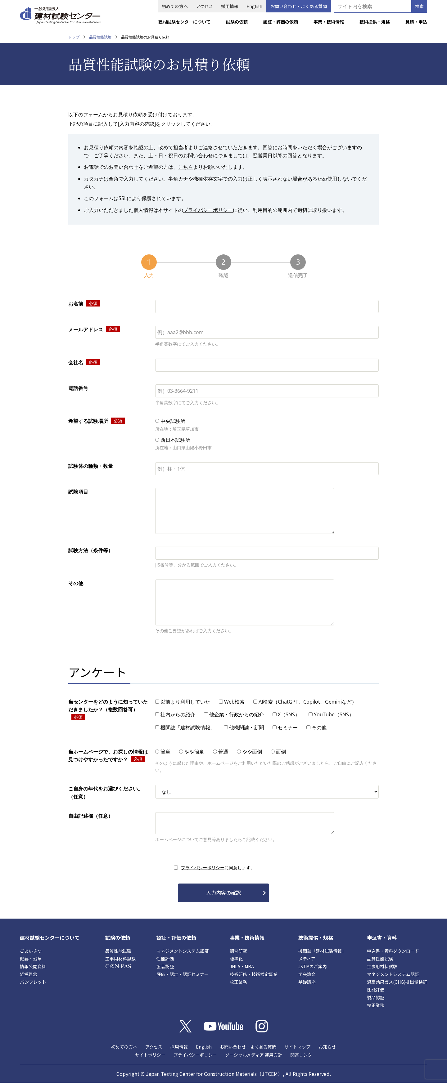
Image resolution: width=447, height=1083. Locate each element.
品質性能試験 (100, 37)
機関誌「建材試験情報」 (187, 727)
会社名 (75, 362)
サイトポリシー (150, 1055)
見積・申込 (416, 22)
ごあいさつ (31, 951)
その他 (75, 583)
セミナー (288, 727)
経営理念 (28, 974)
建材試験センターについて (184, 22)
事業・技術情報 (329, 22)
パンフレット (33, 982)
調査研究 (238, 951)
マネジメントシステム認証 (182, 951)
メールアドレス (85, 329)
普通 (223, 751)
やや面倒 (252, 751)
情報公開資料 (33, 966)
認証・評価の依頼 (280, 22)
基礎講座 (307, 982)
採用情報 (229, 6)
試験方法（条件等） (90, 550)
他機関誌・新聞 (246, 727)
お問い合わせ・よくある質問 (298, 6)
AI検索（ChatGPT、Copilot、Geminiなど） (308, 701)
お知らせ (327, 1047)
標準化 (236, 958)
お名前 (75, 303)
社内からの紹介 (177, 714)
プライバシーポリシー (208, 210)
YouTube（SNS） (334, 714)
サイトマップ (297, 1047)
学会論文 (307, 974)
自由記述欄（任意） (90, 815)
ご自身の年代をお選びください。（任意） (105, 792)
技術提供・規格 (374, 22)
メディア (306, 958)
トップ (73, 37)
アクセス (204, 6)
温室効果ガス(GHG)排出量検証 (397, 982)
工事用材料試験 (120, 958)
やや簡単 (194, 751)
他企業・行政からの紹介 (236, 714)
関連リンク (301, 1055)
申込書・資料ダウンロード (393, 951)
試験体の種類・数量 (90, 466)
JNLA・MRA (242, 966)
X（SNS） (289, 714)
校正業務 (238, 982)
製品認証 (165, 966)
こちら (185, 166)
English (254, 6)
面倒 (281, 751)
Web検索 (234, 701)
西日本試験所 (175, 439)
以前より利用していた (185, 701)
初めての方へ (175, 6)
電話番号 (78, 388)
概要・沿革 (31, 958)
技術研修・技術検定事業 (254, 974)
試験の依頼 (237, 22)
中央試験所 (172, 421)
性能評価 (165, 958)
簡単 (165, 751)
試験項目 (78, 491)
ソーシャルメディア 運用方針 (253, 1055)
